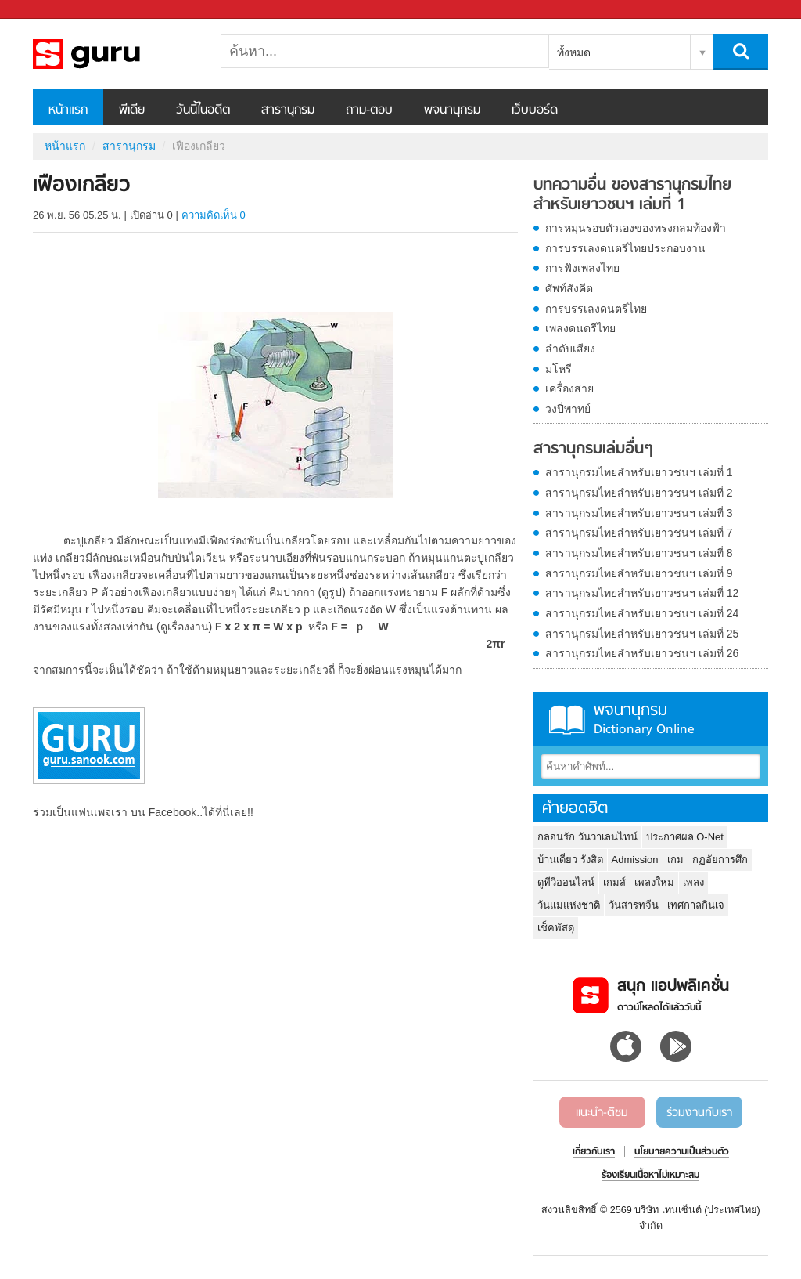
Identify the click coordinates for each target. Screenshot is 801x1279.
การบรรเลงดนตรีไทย (596, 308)
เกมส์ (614, 882)
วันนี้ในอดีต (203, 110)
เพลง (693, 882)
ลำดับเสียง (570, 348)
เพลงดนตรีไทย (580, 328)
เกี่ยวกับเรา (594, 1152)
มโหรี (558, 369)
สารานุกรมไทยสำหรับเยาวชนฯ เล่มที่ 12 (641, 593)
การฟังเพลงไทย (582, 268)
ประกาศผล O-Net (685, 837)
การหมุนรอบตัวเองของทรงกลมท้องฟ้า (635, 228)
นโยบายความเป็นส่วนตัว (681, 1152)
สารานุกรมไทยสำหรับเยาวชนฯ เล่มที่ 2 (639, 492)
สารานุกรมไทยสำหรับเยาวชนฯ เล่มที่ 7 (639, 532)
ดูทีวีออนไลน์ (565, 882)
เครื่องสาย (569, 388)
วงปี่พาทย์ (568, 409)
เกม (675, 859)
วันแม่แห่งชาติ (568, 905)
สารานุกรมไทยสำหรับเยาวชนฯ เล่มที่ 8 (639, 553)
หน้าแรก (68, 110)
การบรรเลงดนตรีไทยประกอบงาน (625, 248)
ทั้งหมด (574, 52)
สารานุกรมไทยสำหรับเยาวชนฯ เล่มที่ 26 (641, 653)
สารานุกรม (287, 110)
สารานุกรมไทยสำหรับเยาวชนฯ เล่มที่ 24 (641, 613)
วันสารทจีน (634, 905)
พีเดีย (132, 110)
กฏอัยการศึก (720, 859)
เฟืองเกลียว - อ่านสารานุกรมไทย (115, 54)
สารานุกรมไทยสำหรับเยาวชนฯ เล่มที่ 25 (641, 633)
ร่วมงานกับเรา (699, 1113)
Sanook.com (47, 10)
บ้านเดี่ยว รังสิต (570, 859)
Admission (635, 859)
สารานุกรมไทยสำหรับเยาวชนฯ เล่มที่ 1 (639, 472)
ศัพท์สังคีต (569, 288)
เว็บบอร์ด (535, 110)
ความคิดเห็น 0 (213, 215)
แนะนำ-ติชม (602, 1113)
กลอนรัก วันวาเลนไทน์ (587, 837)
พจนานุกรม (452, 110)
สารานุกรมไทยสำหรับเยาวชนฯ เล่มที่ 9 (639, 573)
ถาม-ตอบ (369, 110)
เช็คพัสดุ (555, 928)
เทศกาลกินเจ (695, 905)
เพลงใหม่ (654, 882)
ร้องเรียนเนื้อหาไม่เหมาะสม (650, 1175)
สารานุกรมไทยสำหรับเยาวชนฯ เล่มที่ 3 (639, 513)
